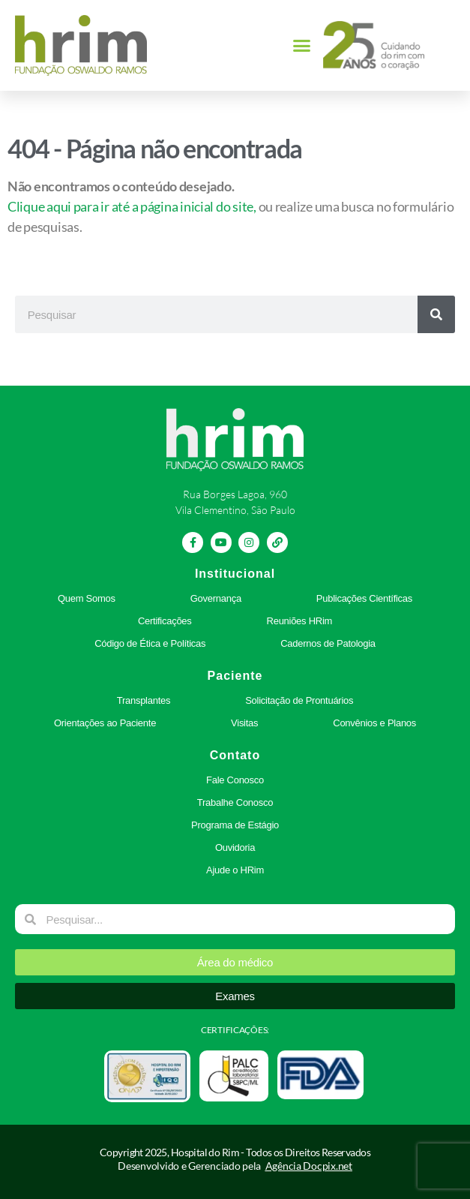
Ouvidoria (235, 847)
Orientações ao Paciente (105, 723)
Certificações (165, 621)
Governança (215, 598)
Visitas (244, 723)
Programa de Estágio (235, 825)
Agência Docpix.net (308, 1165)
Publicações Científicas (364, 598)
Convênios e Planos (374, 723)
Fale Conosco (235, 780)
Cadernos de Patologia (328, 643)
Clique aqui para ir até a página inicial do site (130, 206)
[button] (302, 46)
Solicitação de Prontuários (299, 700)
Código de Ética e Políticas (149, 643)
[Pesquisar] (436, 314)
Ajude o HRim (235, 870)
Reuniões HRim (300, 621)
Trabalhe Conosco (235, 802)
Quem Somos (86, 598)
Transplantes (143, 700)
